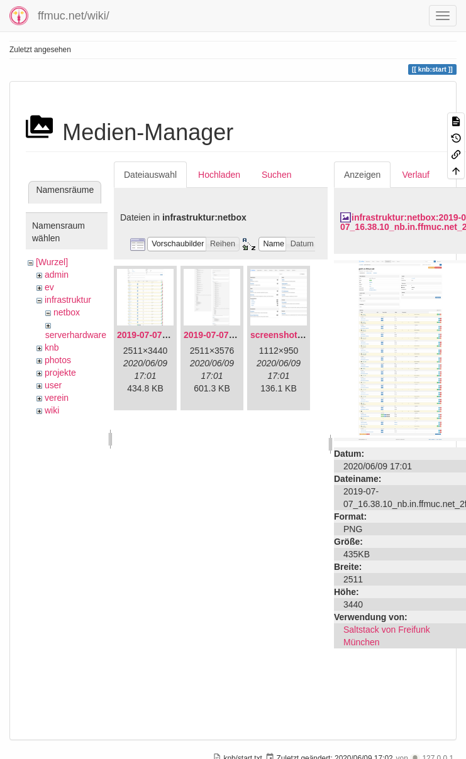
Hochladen (219, 175)
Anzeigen (362, 175)
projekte (60, 373)
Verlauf (416, 175)
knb (52, 347)
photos (58, 360)
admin (57, 275)
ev (49, 287)
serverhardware (75, 335)
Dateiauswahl (150, 175)
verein (57, 398)
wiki (52, 410)
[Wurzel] (52, 262)
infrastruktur (68, 300)
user (53, 385)
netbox (66, 312)
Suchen (276, 175)
